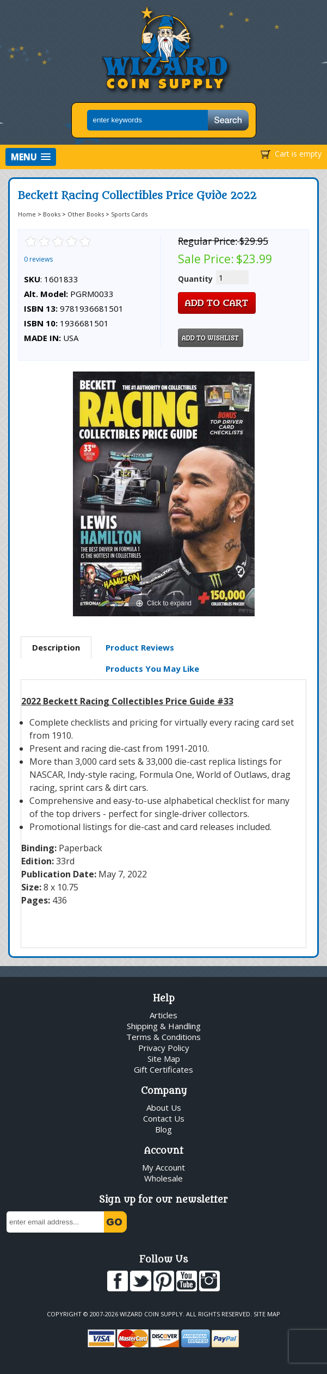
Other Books (85, 214)
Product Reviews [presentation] (140, 647)
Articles (163, 1015)
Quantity (195, 279)
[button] (30, 157)
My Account (163, 1167)
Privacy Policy (163, 1047)
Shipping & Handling (164, 1025)
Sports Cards (129, 214)
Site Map (163, 1058)
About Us (163, 1107)
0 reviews (38, 259)
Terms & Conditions (163, 1036)
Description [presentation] (56, 647)
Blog (163, 1129)
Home (27, 214)
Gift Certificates (163, 1069)
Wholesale (163, 1178)
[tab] (56, 647)
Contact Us (163, 1118)
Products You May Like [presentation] (152, 668)
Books (51, 214)
